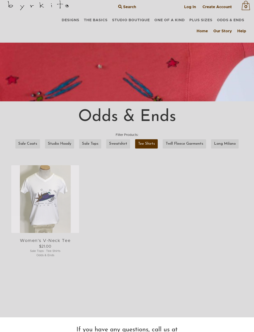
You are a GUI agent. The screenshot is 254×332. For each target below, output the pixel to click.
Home (202, 31)
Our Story (222, 31)
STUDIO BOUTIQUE (131, 20)
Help (241, 31)
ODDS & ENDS (230, 20)
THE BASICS (96, 20)
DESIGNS (70, 20)
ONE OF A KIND (169, 20)
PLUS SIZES (200, 20)
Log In (190, 7)
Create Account (217, 7)
